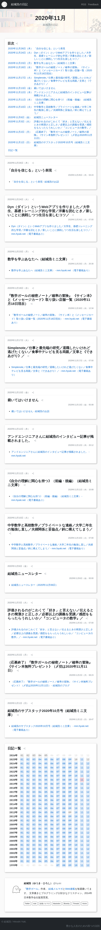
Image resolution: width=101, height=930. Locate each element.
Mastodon (56, 904)
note (34, 904)
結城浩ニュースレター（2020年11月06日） (34, 585)
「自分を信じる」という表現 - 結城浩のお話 (35, 181)
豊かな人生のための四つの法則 (83, 926)
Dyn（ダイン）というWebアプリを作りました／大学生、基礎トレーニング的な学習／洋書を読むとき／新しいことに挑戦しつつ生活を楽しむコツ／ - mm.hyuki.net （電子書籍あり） (51, 230)
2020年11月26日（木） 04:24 (81, 175)
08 (64, 759)
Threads (76, 904)
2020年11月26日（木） (20, 48)
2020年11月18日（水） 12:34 (81, 308)
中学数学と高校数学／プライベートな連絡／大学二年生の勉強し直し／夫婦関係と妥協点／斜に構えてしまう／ (62, 110)
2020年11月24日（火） (20, 52)
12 (88, 759)
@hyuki (57, 883)
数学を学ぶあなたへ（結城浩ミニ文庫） (55, 63)
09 (70, 759)
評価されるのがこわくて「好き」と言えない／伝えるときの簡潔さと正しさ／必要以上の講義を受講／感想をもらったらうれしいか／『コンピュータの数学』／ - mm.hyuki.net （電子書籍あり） (52, 633)
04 (40, 755)
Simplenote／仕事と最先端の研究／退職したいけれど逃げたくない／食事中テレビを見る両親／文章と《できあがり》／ (62, 80)
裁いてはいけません (44, 88)
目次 (11, 43)
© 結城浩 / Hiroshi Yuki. (13, 921)
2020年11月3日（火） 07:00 (81, 623)
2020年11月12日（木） (20, 92)
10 (76, 759)
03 (34, 755)
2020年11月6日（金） (20, 117)
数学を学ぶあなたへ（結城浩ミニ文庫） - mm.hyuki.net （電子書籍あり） (51, 270)
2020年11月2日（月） (20, 132)
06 (52, 759)
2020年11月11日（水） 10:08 (81, 490)
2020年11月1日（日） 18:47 (81, 719)
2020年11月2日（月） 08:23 (81, 675)
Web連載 (70, 889)
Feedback (93, 4)
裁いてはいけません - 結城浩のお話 (30, 411)
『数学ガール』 (32, 889)
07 (58, 759)
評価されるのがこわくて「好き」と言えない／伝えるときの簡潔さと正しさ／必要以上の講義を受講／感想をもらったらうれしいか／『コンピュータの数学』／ (62, 124)
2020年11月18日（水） (20, 67)
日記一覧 (13, 150)
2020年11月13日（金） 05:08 (81, 405)
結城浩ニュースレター (46, 117)
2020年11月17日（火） (20, 77)
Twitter (27, 904)
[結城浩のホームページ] (4, 4)
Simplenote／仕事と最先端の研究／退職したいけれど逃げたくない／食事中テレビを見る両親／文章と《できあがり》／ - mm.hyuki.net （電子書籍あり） (52, 371)
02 (28, 755)
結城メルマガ (55, 889)
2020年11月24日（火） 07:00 (81, 220)
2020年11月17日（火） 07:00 (81, 361)
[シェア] (16, 43)
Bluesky (67, 904)
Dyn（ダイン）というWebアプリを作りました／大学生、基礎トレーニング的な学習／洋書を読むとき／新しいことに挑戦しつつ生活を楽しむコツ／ (62, 55)
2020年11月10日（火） (20, 107)
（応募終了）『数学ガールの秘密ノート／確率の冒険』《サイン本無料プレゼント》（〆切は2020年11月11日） (63, 135)
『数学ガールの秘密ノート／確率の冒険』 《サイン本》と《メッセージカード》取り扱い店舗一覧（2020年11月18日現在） (63, 70)
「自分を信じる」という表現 (49, 48)
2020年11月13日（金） (20, 88)
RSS (83, 4)
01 (22, 755)
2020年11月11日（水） (20, 99)
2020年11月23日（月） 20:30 (81, 264)
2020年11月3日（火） (20, 121)
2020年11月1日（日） (20, 142)
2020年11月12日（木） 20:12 (81, 445)
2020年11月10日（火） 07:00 (81, 538)
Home (84, 904)
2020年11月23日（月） (20, 63)
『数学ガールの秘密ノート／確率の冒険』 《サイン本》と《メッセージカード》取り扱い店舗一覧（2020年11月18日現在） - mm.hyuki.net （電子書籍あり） (52, 319)
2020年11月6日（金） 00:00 (81, 578)
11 (82, 759)
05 (46, 755)
